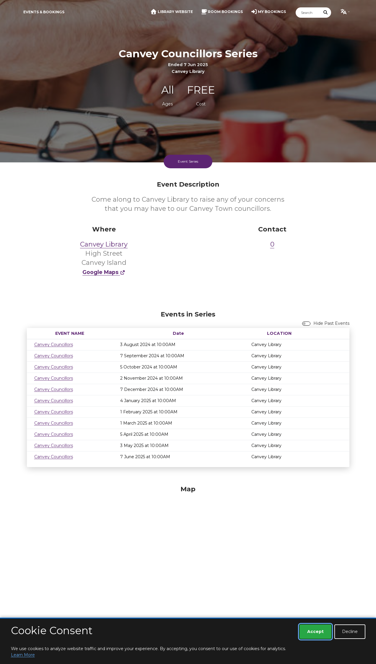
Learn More (23, 655)
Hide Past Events (331, 323)
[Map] (188, 557)
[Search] (308, 12)
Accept (315, 631)
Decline (350, 631)
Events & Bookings (43, 12)
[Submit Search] (325, 12)
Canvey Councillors (53, 344)
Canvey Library (104, 244)
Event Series (188, 161)
